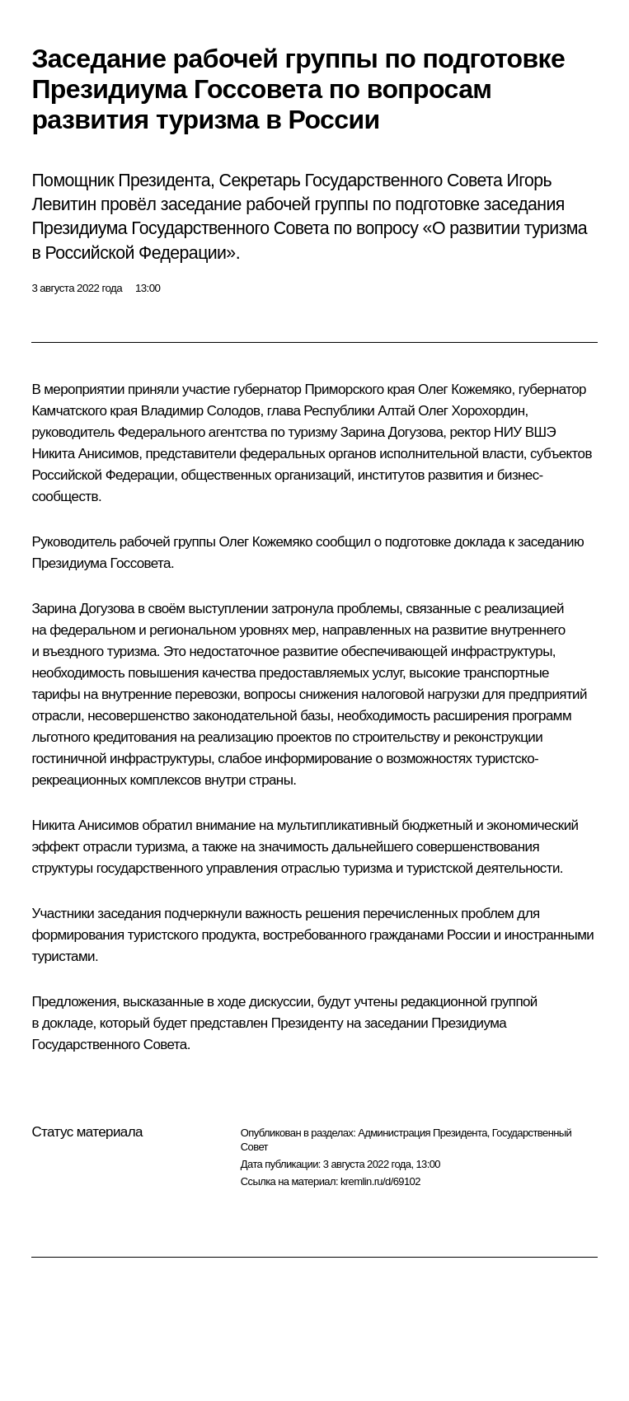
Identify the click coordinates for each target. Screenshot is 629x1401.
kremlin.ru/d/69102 (380, 1181)
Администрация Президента (422, 1133)
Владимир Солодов (201, 411)
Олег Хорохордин (471, 411)
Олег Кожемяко (465, 389)
